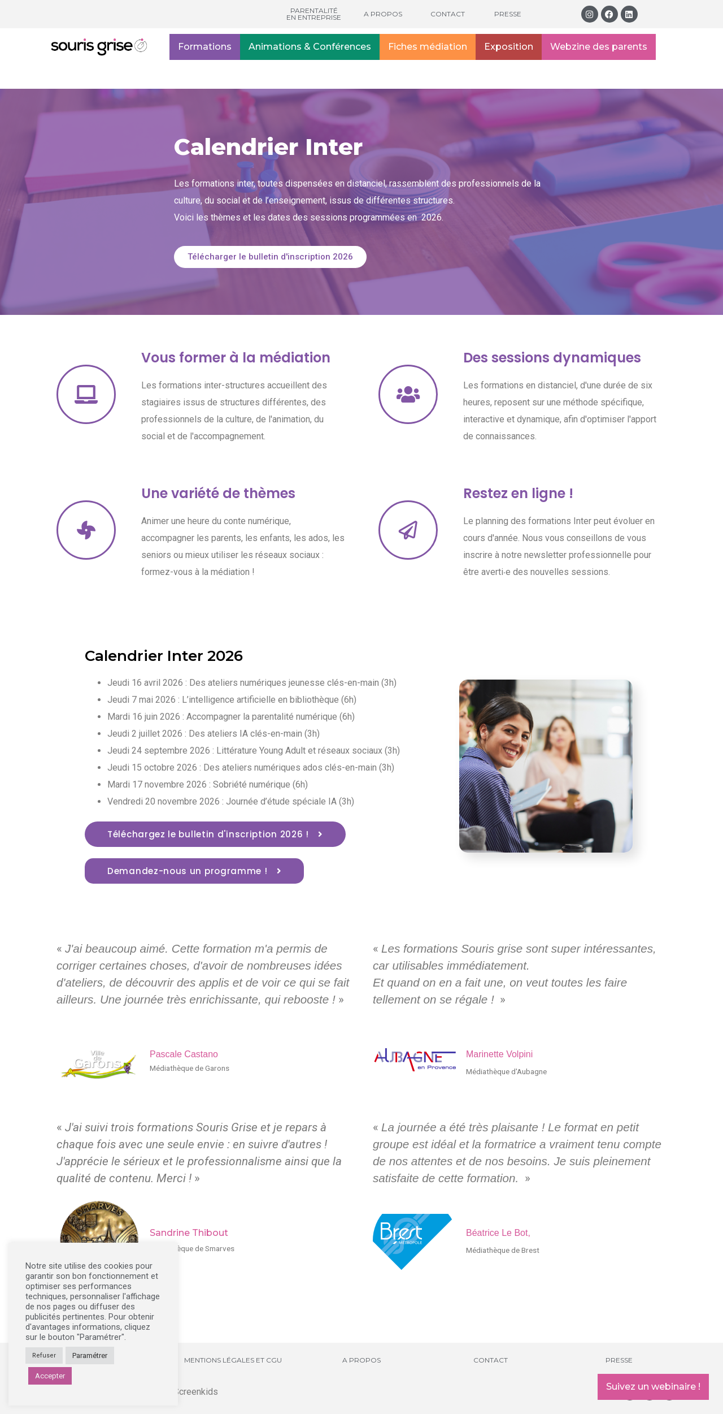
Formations (205, 46)
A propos (383, 14)
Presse (507, 14)
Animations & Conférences (310, 46)
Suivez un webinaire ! (653, 1386)
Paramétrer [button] (89, 1355)
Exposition (508, 46)
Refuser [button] (44, 1355)
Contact (447, 14)
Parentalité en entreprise (313, 13)
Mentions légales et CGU (233, 1360)
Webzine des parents (598, 46)
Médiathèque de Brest (502, 1250)
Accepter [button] (50, 1376)
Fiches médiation (427, 46)
